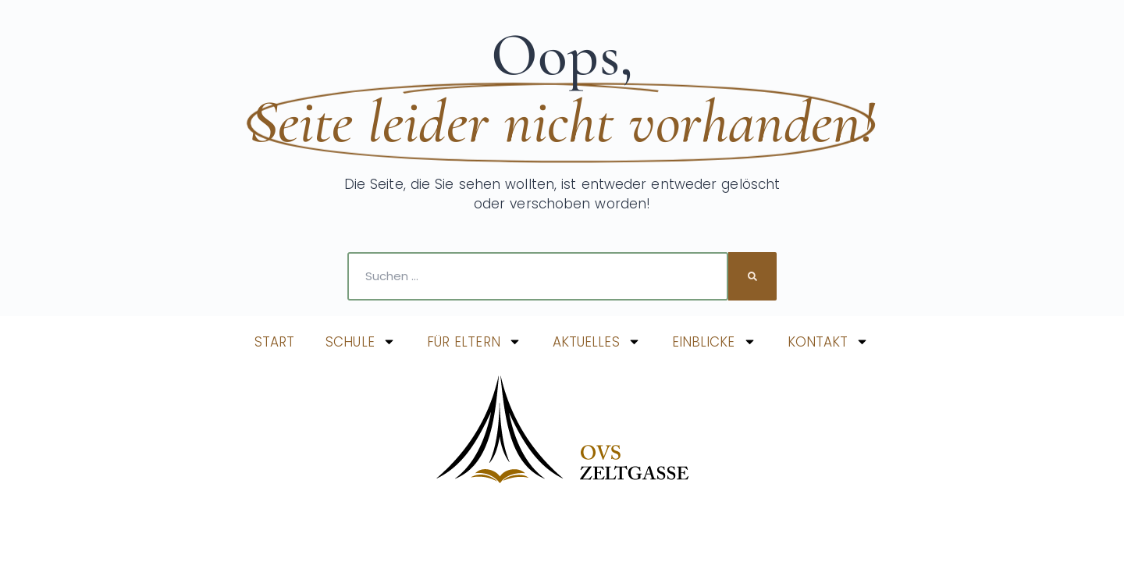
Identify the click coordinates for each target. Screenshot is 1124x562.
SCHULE (360, 341)
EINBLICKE (714, 341)
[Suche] (752, 276)
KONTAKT (829, 341)
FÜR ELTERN (474, 341)
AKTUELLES (597, 341)
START (274, 342)
